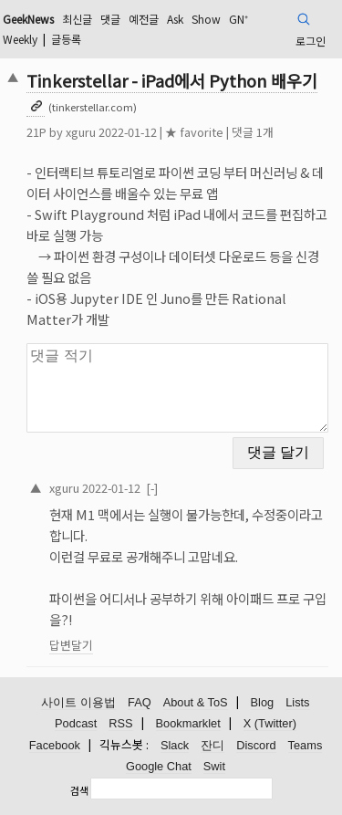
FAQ (139, 702)
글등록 (66, 39)
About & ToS (195, 702)
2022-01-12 (111, 487)
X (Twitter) (270, 723)
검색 (79, 790)
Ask (175, 18)
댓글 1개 (253, 132)
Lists (297, 702)
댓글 (110, 18)
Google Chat (159, 766)
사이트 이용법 (78, 702)
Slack (175, 745)
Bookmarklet (188, 723)
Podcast (76, 723)
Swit (214, 766)
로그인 (310, 40)
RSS (120, 723)
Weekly (20, 39)
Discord (255, 745)
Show (206, 18)
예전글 (144, 18)
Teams (305, 745)
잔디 (212, 745)
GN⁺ (238, 18)
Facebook (54, 745)
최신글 (77, 18)
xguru (81, 132)
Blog (263, 702)
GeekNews (28, 18)
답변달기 (71, 644)
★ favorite (194, 132)
